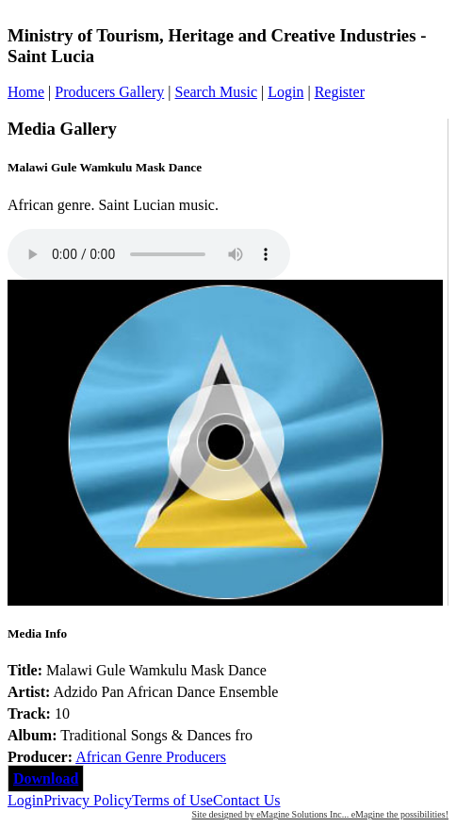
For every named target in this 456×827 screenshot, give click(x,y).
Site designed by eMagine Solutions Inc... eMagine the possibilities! (320, 814)
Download (45, 778)
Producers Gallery (109, 92)
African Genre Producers (150, 757)
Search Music (215, 92)
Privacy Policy (87, 800)
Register (340, 92)
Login (285, 92)
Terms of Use (172, 800)
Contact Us (247, 800)
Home (26, 92)
